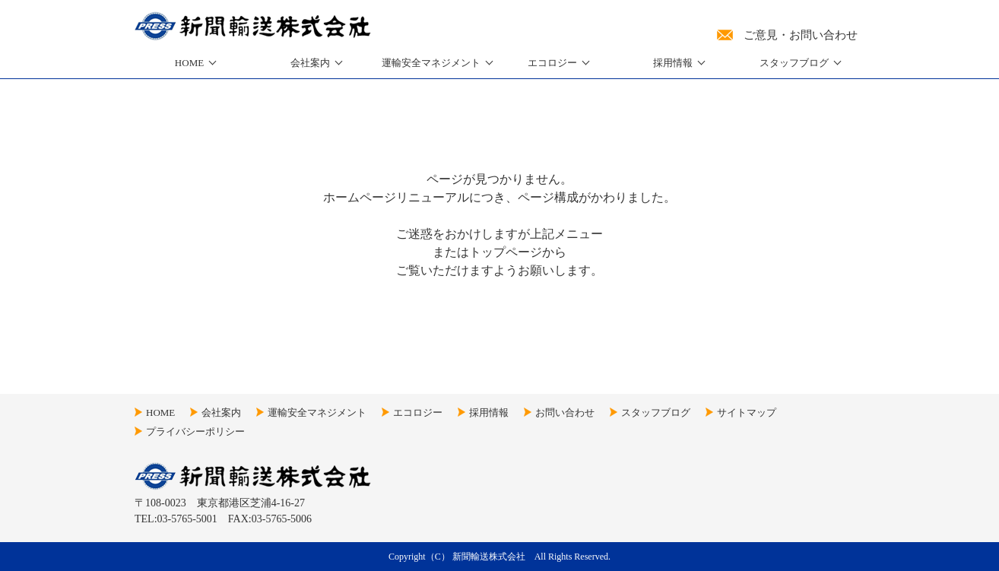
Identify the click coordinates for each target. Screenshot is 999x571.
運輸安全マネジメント (317, 412)
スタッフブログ (794, 62)
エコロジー (552, 62)
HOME (189, 62)
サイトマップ (746, 412)
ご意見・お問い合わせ (801, 35)
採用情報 (673, 62)
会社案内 (310, 62)
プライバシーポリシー (195, 431)
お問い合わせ (565, 412)
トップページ (505, 252)
